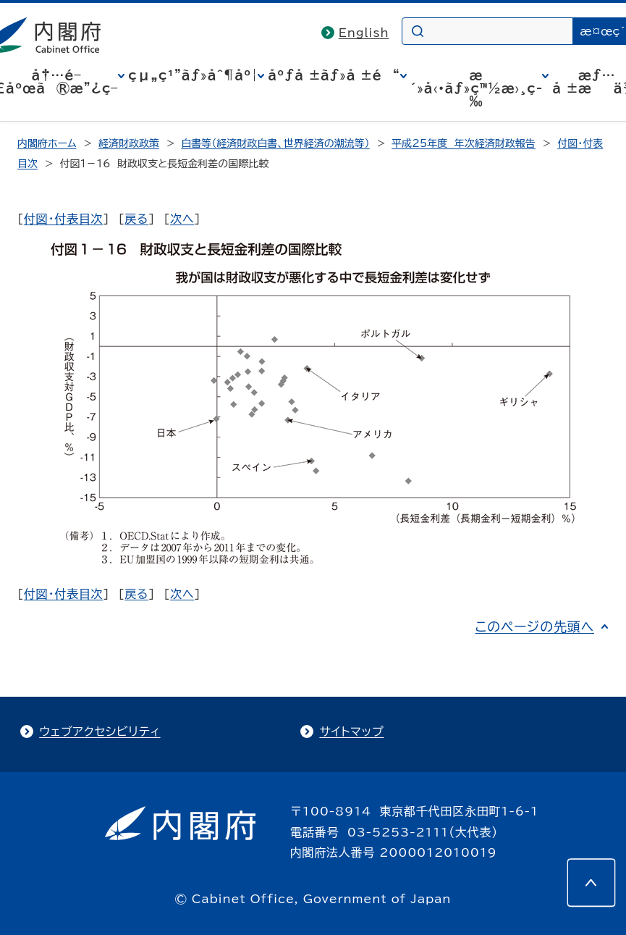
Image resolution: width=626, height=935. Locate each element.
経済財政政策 (128, 143)
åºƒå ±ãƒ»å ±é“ (333, 75)
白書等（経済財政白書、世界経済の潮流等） (275, 143)
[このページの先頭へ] (591, 883)
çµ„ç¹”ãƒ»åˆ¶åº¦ (193, 75)
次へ (182, 219)
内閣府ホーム (46, 143)
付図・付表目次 (63, 219)
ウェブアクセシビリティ (99, 731)
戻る (136, 219)
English (364, 32)
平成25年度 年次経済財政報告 (464, 143)
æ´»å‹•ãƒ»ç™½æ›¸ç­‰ (476, 88)
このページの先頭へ (534, 626)
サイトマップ (351, 731)
